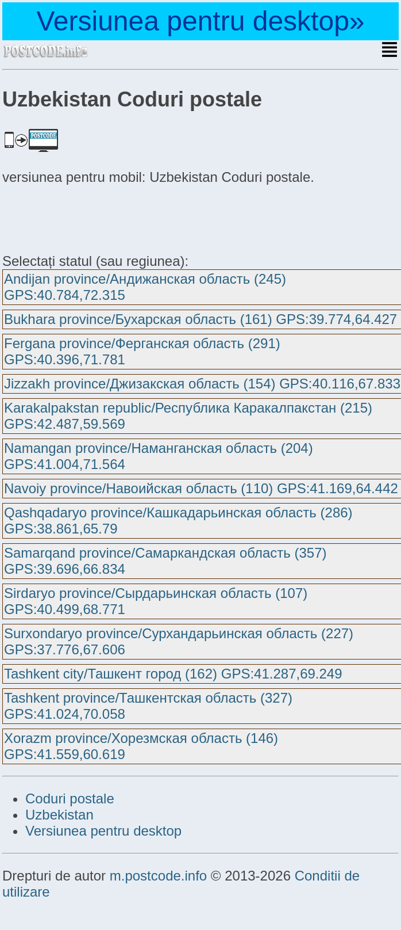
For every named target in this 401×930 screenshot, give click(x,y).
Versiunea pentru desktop (103, 830)
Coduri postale (69, 798)
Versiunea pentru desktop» (200, 21)
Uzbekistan (59, 814)
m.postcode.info (158, 875)
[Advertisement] (94, 217)
